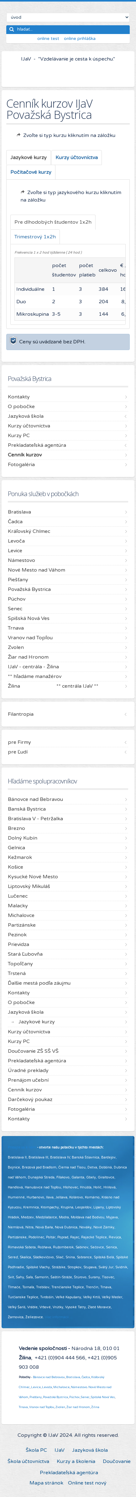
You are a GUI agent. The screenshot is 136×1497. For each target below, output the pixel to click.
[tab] (28, 157)
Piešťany (35, 1397)
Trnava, (24, 1407)
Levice (36, 1387)
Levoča (47, 1387)
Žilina (95, 1407)
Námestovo (79, 1387)
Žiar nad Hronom (78, 1407)
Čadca (85, 1377)
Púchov (74, 1397)
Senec (85, 1397)
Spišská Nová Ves (103, 1397)
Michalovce (61, 1387)
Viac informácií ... (58, 1317)
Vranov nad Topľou (41, 1407)
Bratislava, (73, 1377)
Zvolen (60, 1407)
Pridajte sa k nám (22, 1147)
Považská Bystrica (55, 1397)
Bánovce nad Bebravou (49, 1377)
